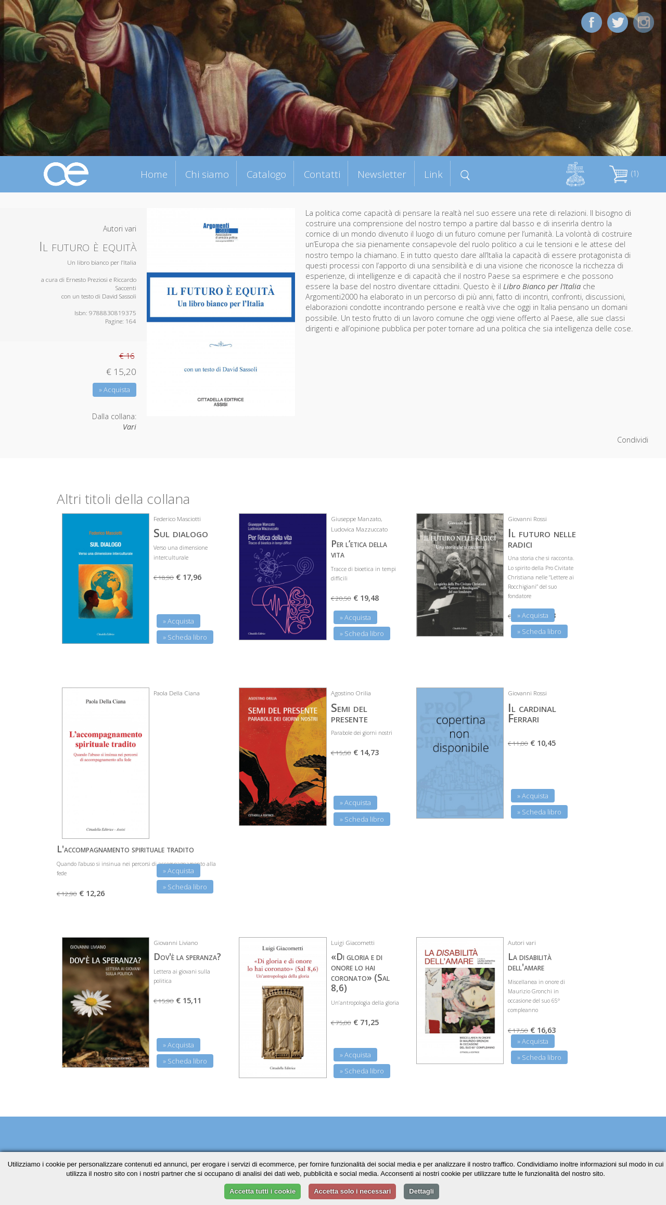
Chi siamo (207, 173)
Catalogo (266, 173)
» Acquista (114, 389)
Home (154, 173)
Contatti (322, 173)
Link (433, 173)
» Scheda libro (185, 637)
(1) (623, 173)
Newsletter (381, 173)
